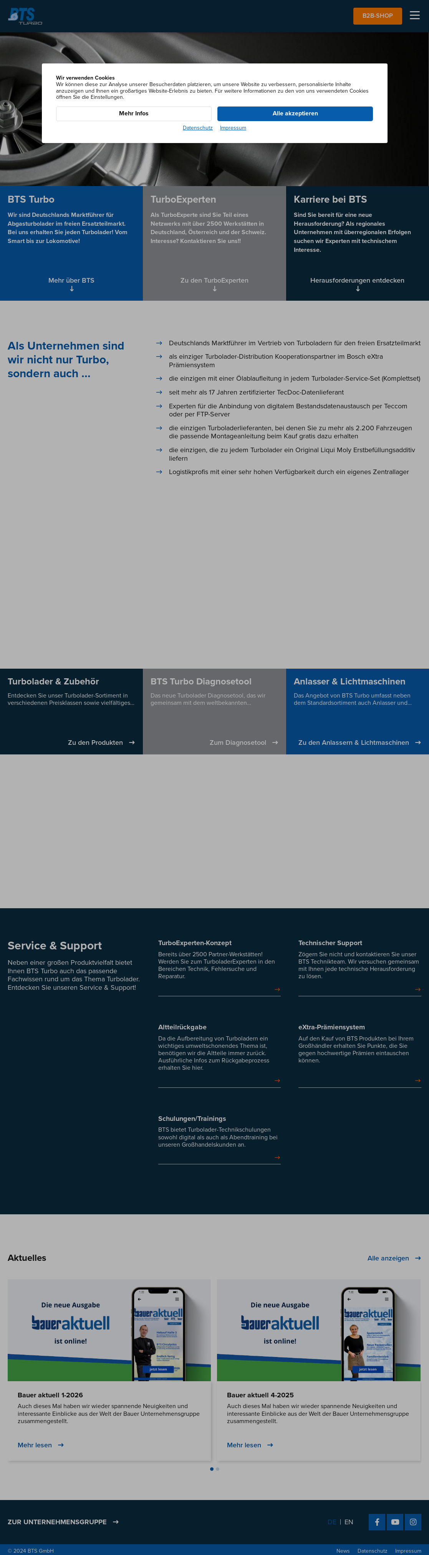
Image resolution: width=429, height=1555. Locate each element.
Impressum (233, 128)
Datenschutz (198, 128)
